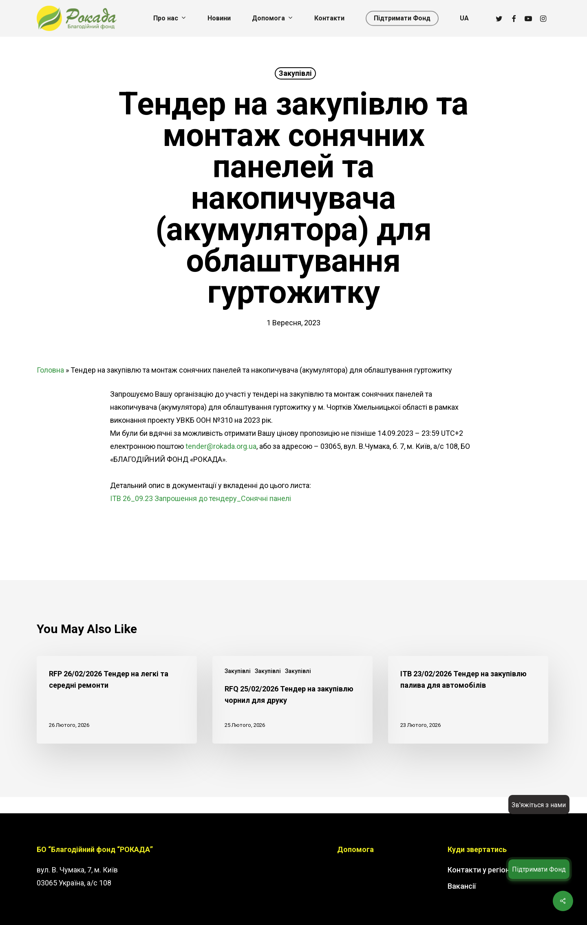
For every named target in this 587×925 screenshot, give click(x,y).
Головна (50, 370)
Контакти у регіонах (482, 869)
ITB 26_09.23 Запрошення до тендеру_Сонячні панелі (200, 498)
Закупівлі (295, 73)
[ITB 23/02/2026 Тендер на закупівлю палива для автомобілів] (468, 700)
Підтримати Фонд (539, 869)
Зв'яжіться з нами (539, 805)
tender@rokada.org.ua (220, 446)
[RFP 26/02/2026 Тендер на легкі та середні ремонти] (117, 700)
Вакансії (462, 886)
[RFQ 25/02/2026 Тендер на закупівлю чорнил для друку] (292, 700)
